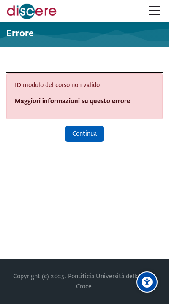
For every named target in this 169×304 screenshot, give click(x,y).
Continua (84, 133)
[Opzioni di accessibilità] (147, 282)
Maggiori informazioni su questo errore (72, 101)
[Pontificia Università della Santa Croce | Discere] (31, 11)
